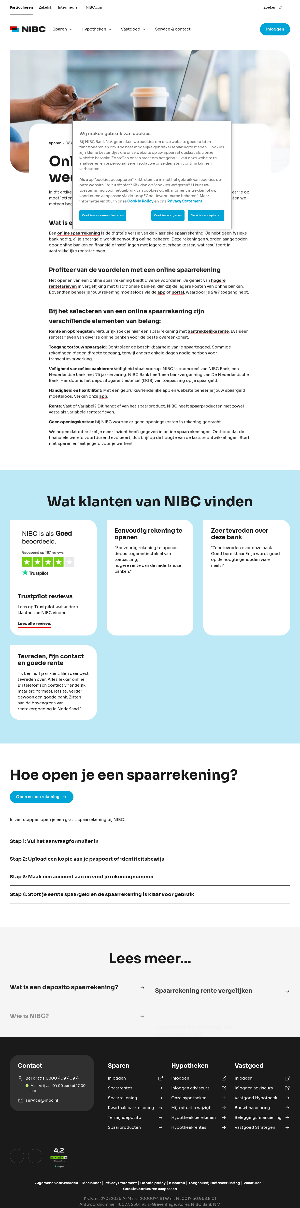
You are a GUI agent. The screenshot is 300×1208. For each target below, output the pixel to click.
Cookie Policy (140, 201)
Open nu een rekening (41, 813)
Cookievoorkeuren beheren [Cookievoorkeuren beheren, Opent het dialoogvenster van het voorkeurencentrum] (103, 215)
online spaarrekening (78, 241)
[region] (152, 175)
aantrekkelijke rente (208, 339)
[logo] (28, 29)
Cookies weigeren (168, 215)
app (161, 300)
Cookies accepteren (206, 215)
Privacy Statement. (185, 201)
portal (177, 300)
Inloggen (275, 29)
